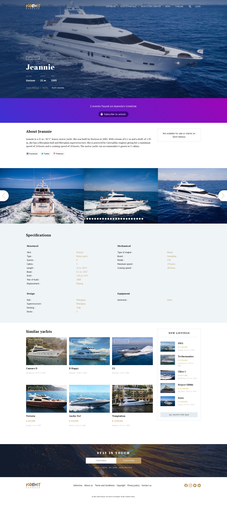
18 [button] (129, 219)
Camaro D (31, 368)
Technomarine (186, 356)
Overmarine (182, 363)
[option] (42, 196)
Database (111, 6)
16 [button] (124, 219)
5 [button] (95, 219)
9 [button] (106, 219)
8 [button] (103, 219)
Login (198, 6)
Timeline (179, 6)
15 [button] (121, 219)
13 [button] (116, 219)
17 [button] (126, 219)
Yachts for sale (128, 6)
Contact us (147, 485)
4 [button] (92, 219)
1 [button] (85, 219)
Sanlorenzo (30, 373)
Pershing (115, 373)
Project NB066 (185, 384)
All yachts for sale (179, 415)
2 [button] (87, 219)
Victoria (30, 416)
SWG (180, 343)
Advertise (77, 485)
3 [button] (90, 219)
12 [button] (113, 219)
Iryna (181, 397)
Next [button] (222, 195)
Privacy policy (133, 485)
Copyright (121, 485)
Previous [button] (4, 195)
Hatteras (115, 425)
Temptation (118, 416)
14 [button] (119, 219)
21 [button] (137, 219)
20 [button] (134, 219)
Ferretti (28, 425)
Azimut (71, 425)
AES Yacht (181, 391)
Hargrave (72, 373)
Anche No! (75, 416)
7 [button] (100, 219)
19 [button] (132, 219)
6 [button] (98, 219)
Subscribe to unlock (115, 114)
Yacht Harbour (33, 7)
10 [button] (108, 219)
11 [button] (111, 219)
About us (88, 485)
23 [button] (142, 219)
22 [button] (140, 219)
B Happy (74, 368)
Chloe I (182, 371)
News (167, 6)
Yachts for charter (151, 6)
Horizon (30, 80)
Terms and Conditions (105, 485)
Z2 (113, 368)
